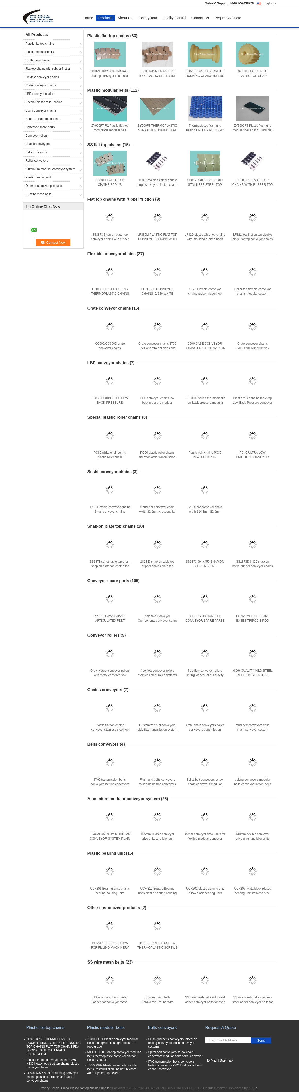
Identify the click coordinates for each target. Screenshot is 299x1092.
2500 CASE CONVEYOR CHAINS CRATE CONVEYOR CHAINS (205, 348)
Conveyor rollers (37, 135)
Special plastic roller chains (44, 102)
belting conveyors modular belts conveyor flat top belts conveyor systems (252, 784)
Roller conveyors (37, 160)
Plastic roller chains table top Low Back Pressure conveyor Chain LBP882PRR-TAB (252, 402)
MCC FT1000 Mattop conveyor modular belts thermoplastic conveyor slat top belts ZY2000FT (114, 1056)
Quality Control (174, 18)
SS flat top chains (37, 60)
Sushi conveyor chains (41, 110)
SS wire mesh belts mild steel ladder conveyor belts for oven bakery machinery (205, 1002)
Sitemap (226, 1060)
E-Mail (212, 1060)
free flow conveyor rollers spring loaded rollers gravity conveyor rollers (205, 675)
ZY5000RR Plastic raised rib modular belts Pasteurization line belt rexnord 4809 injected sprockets (112, 1069)
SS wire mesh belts (39, 194)
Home (88, 18)
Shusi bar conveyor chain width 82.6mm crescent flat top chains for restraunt (157, 511)
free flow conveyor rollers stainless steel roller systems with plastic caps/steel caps (157, 675)
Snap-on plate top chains (42, 119)
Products (105, 18)
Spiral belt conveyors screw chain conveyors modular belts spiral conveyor (204, 784)
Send (261, 1040)
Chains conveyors (38, 144)
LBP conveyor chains (40, 94)
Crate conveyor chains (41, 85)
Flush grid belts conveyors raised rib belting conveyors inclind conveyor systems (157, 784)
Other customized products (44, 186)
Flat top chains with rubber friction (48, 68)
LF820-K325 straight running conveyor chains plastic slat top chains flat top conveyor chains (52, 1076)
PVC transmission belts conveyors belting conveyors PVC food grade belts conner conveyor (175, 1065)
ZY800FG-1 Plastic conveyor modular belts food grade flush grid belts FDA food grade (112, 1042)
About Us (125, 18)
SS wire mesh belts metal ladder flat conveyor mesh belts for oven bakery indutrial (110, 1002)
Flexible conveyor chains (42, 77)
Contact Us (200, 18)
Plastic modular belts (40, 52)
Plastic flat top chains (40, 43)
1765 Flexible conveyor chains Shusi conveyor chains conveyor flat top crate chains (110, 511)
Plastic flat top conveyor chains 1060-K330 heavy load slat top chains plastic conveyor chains (53, 1063)
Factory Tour (147, 18)
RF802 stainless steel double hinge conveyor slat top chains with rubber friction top (157, 184)
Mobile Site (214, 1066)
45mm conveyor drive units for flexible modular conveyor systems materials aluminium (205, 838)
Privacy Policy (49, 1088)
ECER (252, 1088)
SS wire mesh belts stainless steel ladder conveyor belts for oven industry (252, 1002)
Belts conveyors (36, 152)
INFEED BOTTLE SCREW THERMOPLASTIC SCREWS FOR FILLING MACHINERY (157, 947)
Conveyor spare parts (40, 127)
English (269, 3)
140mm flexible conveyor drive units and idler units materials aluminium (252, 838)
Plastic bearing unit (38, 177)
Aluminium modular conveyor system (50, 169)
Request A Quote (227, 18)
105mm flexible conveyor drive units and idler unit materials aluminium (157, 838)
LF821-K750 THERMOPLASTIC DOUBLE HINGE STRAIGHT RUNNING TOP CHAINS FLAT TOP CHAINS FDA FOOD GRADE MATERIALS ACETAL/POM (54, 1046)
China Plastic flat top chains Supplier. (86, 1088)
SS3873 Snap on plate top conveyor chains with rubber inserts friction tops (110, 239)
